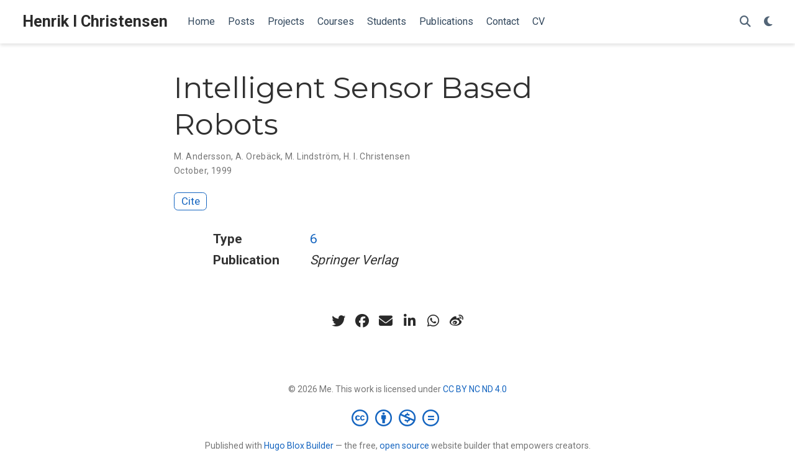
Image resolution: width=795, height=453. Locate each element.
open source (404, 446)
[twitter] (338, 321)
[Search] (745, 22)
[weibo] (456, 321)
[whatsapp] (433, 321)
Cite (190, 201)
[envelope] (385, 321)
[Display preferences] (768, 22)
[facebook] (362, 321)
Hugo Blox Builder (299, 446)
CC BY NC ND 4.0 (475, 389)
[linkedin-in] (409, 321)
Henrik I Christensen (95, 21)
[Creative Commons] (398, 418)
